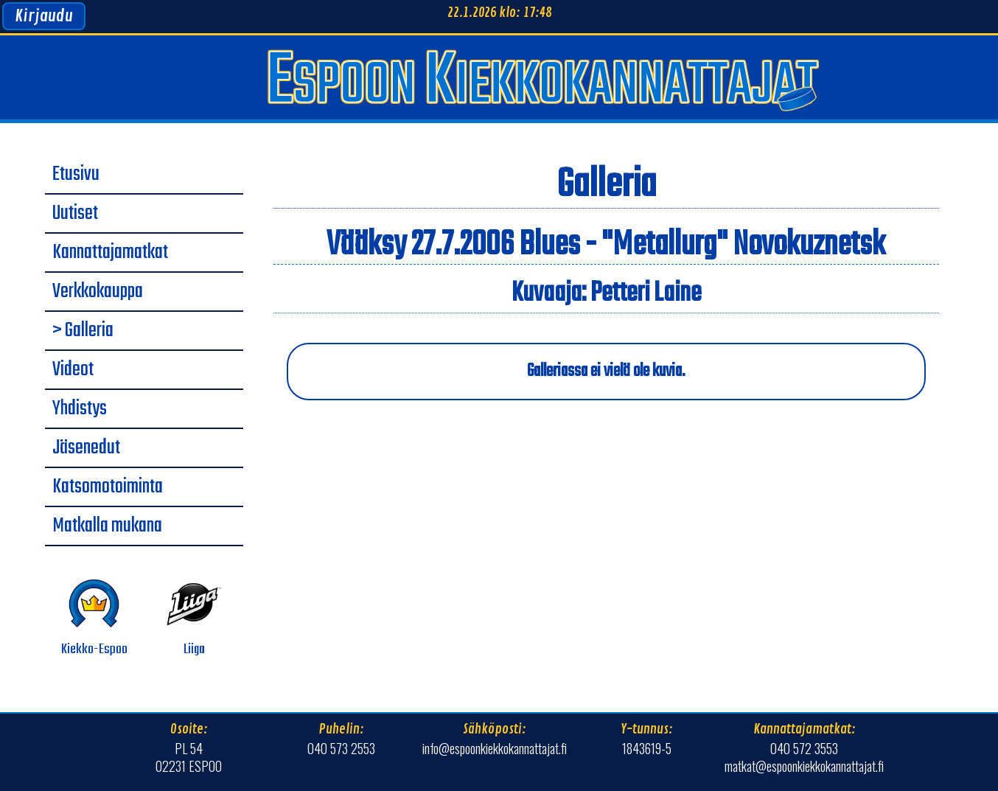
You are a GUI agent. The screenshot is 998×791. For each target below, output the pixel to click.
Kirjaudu (44, 16)
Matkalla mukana (107, 526)
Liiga (194, 618)
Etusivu (76, 175)
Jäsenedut (86, 448)
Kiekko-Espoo (94, 618)
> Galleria (83, 331)
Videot (73, 370)
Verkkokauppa (97, 292)
